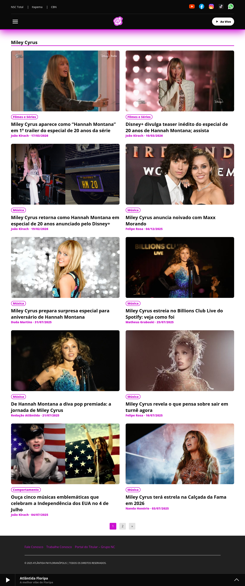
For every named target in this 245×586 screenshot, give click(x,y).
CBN (54, 7)
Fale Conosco (34, 547)
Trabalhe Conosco (59, 547)
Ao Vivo (223, 21)
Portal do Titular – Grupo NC (95, 547)
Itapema (37, 7)
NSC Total (17, 7)
